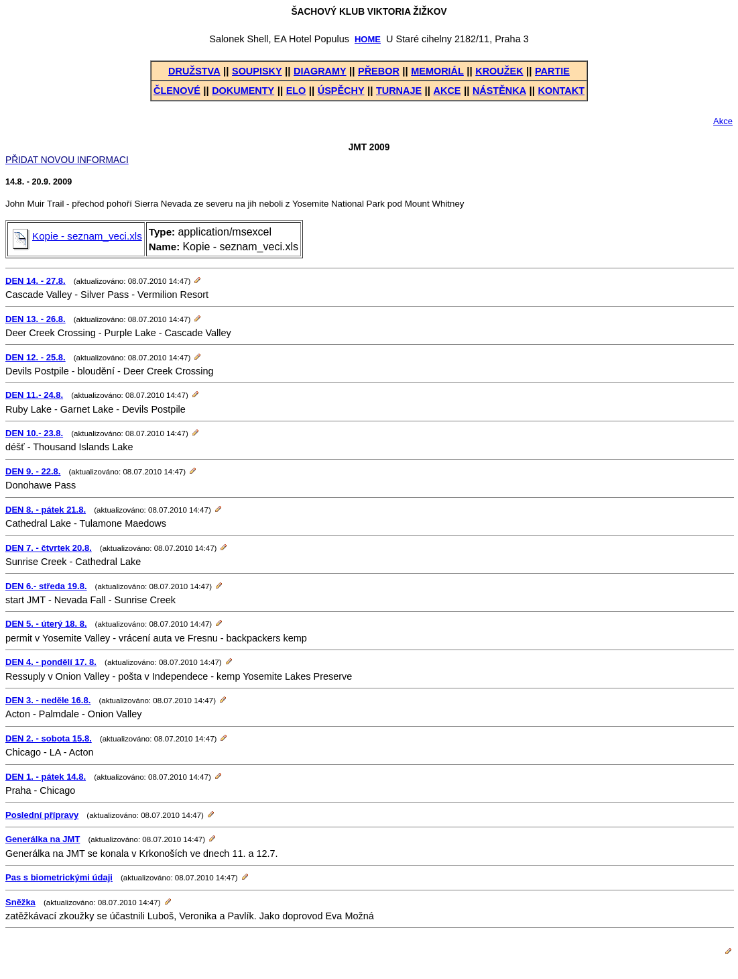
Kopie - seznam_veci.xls (77, 236)
